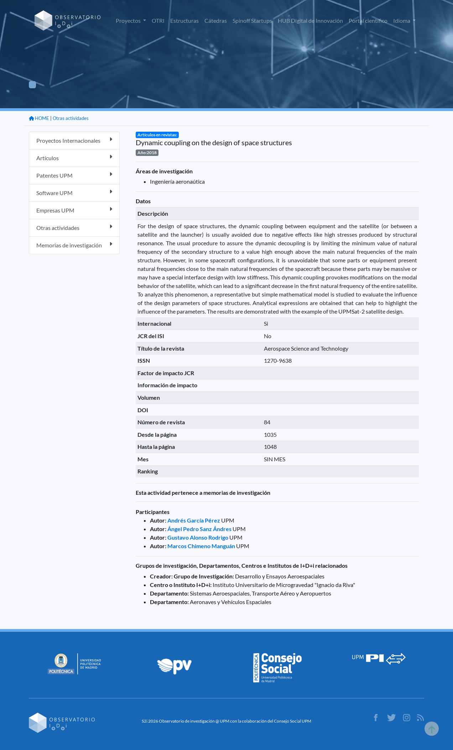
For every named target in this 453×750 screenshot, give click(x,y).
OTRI (158, 20)
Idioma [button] (402, 20)
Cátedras (215, 20)
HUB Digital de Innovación (310, 20)
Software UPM (74, 192)
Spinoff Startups (252, 20)
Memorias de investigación (74, 244)
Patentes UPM (74, 175)
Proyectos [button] (129, 20)
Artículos (74, 157)
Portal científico (368, 20)
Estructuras (184, 20)
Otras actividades (71, 118)
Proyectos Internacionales (74, 140)
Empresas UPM (74, 210)
